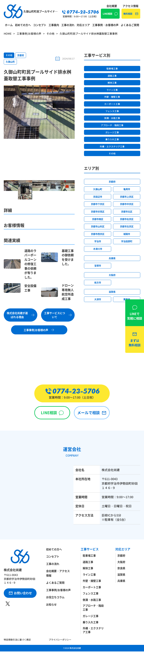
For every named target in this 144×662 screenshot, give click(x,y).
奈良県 (121, 568)
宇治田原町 (126, 241)
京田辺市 (97, 196)
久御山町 (10, 61)
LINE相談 (107, 13)
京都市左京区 (127, 226)
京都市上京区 (127, 196)
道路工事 (112, 75)
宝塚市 (97, 265)
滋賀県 (112, 291)
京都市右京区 (127, 219)
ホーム (9, 25)
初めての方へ (23, 25)
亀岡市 (126, 189)
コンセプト (39, 25)
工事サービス (90, 549)
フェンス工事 (112, 111)
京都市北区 (126, 211)
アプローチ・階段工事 (112, 125)
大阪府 (112, 275)
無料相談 (127, 13)
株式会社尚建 (75, 648)
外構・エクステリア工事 (112, 146)
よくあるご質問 (130, 25)
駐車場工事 (112, 68)
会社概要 (111, 6)
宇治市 (97, 241)
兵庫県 (112, 258)
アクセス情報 (130, 6)
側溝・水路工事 (112, 118)
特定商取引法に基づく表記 (17, 639)
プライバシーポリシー (60, 639)
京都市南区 (97, 219)
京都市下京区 (97, 204)
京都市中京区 (127, 204)
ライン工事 (112, 89)
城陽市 (126, 234)
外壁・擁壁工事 (112, 96)
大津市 (97, 299)
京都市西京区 (97, 234)
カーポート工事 (112, 103)
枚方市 (97, 282)
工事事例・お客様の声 (105, 25)
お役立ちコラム (55, 597)
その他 (9, 55)
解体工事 (112, 82)
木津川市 (97, 248)
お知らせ (51, 604)
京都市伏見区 (97, 211)
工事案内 (54, 25)
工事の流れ (67, 25)
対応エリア (83, 25)
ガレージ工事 (112, 132)
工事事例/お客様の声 (58, 590)
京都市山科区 (97, 226)
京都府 (20, 55)
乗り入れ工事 (112, 139)
